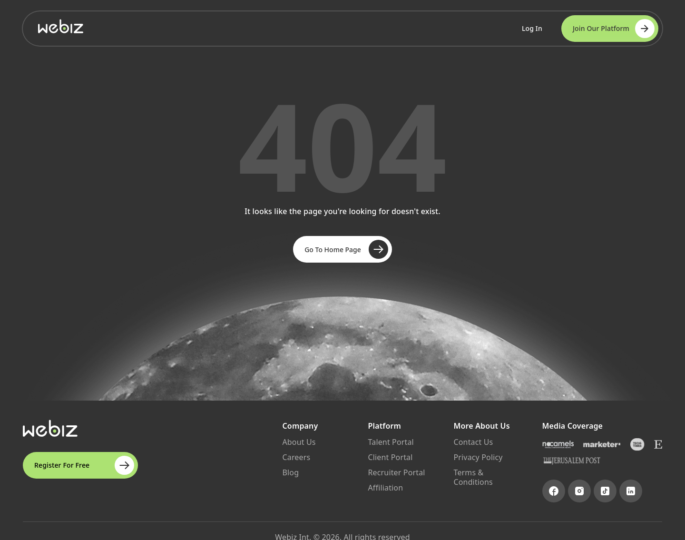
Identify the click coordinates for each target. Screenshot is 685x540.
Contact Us (473, 442)
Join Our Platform (614, 28)
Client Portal (390, 457)
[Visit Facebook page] (553, 491)
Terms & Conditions (473, 477)
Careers (297, 457)
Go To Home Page (346, 249)
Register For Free (84, 465)
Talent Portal (391, 442)
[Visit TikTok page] (605, 491)
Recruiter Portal (396, 472)
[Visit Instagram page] (579, 491)
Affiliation (385, 487)
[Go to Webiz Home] (61, 26)
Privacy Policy (478, 457)
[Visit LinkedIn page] (630, 491)
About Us (299, 442)
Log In (532, 28)
